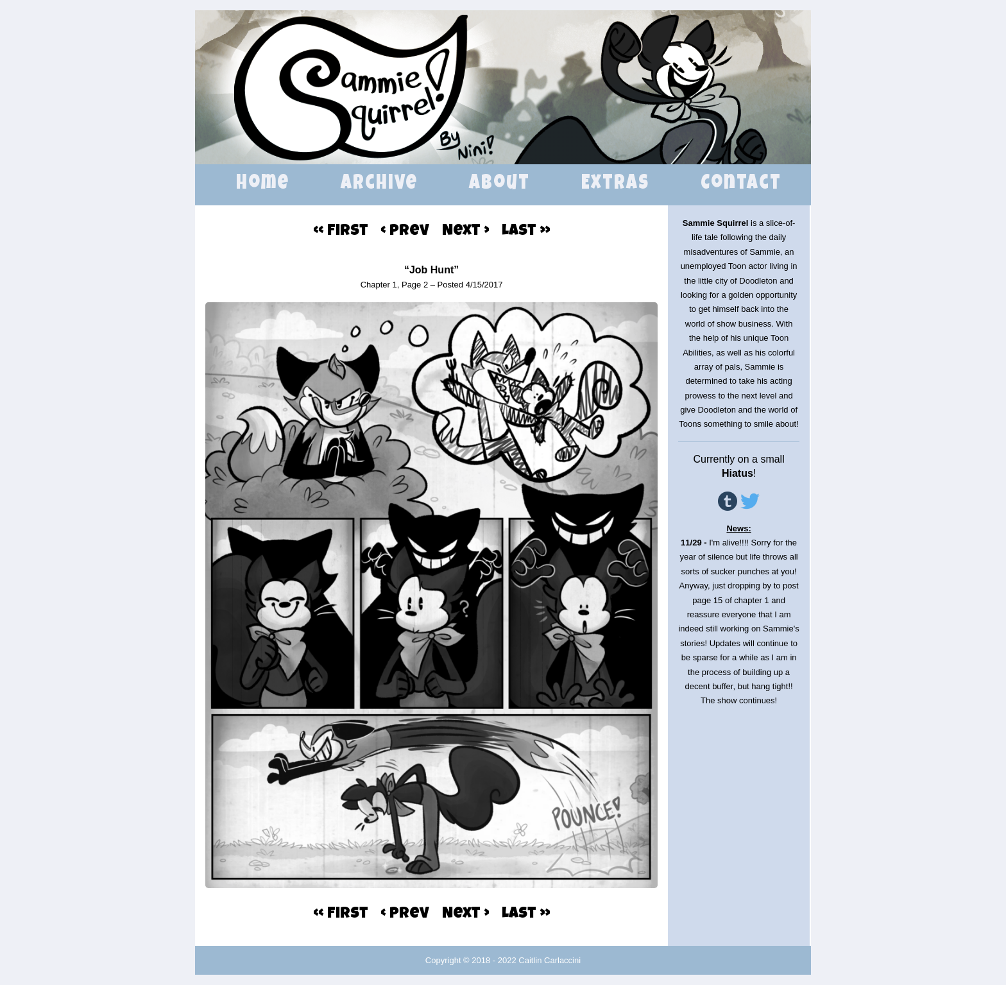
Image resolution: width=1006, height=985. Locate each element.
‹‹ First (341, 231)
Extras (615, 184)
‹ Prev (405, 231)
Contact (741, 184)
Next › (465, 231)
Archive (379, 184)
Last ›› (526, 231)
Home (262, 184)
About (499, 184)
